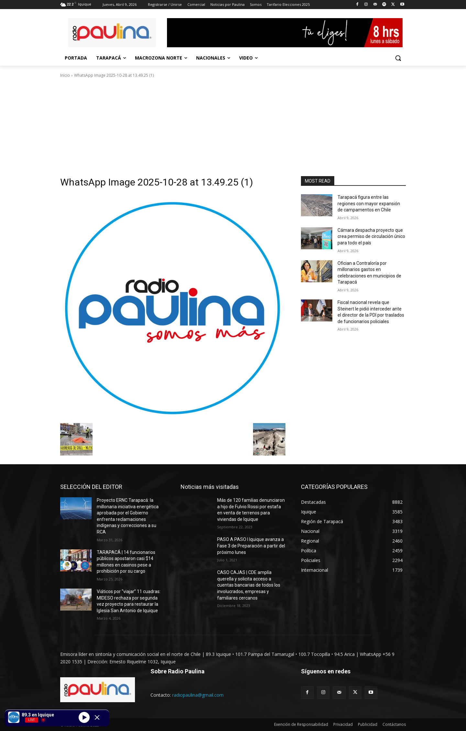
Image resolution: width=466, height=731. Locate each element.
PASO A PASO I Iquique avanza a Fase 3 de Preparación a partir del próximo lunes (251, 546)
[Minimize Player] (97, 717)
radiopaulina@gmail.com (198, 695)
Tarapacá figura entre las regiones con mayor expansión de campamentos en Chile (369, 203)
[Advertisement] (233, 127)
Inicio (65, 75)
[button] (398, 58)
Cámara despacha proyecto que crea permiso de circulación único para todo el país (371, 236)
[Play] (84, 717)
